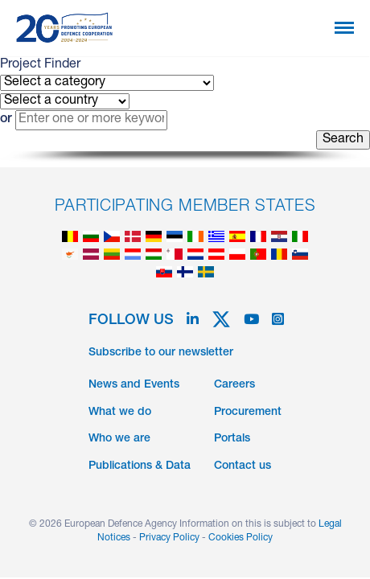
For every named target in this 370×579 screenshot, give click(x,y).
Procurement (248, 412)
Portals (232, 439)
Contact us (242, 466)
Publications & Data (139, 466)
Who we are (119, 439)
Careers (234, 385)
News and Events (133, 385)
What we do (119, 412)
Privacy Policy (169, 538)
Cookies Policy (240, 538)
